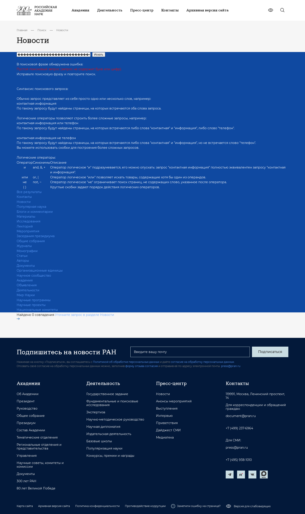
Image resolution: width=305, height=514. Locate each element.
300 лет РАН (26, 481)
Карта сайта (25, 506)
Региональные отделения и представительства (39, 446)
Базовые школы (99, 441)
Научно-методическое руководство (115, 419)
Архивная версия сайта (54, 506)
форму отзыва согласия (141, 366)
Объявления (27, 285)
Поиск (41, 30)
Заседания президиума (36, 236)
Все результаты (29, 192)
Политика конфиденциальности (97, 506)
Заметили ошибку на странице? (196, 506)
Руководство (27, 408)
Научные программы (34, 300)
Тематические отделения (37, 437)
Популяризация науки (104, 448)
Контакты (24, 197)
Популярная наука (31, 207)
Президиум (26, 423)
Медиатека (165, 437)
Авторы (23, 261)
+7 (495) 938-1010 (239, 460)
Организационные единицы (40, 270)
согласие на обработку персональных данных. (203, 362)
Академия (25, 280)
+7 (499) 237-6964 (239, 428)
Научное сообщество (34, 276)
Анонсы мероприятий (174, 401)
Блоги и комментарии (35, 212)
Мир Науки (26, 295)
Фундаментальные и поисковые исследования (112, 403)
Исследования (28, 221)
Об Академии (28, 394)
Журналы (24, 246)
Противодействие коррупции (145, 506)
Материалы (26, 216)
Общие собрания (31, 241)
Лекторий (25, 226)
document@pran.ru (241, 416)
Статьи (22, 256)
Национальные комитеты (37, 310)
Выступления (166, 408)
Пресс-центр (171, 383)
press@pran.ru (230, 366)
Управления (27, 456)
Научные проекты (31, 305)
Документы (26, 266)
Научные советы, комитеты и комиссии (40, 465)
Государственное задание (107, 394)
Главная (22, 30)
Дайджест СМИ (168, 430)
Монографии (27, 251)
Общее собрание (31, 416)
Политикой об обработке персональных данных (126, 362)
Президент (26, 401)
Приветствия (167, 423)
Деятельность (103, 383)
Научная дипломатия (103, 427)
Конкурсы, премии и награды (110, 456)
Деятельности (28, 290)
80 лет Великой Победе (36, 488)
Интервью (164, 416)
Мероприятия (28, 231)
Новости (62, 30)
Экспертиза (95, 412)
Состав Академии (31, 430)
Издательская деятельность (108, 434)
